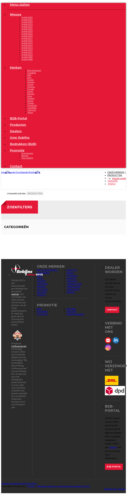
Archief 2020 (27, 31)
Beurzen (25, 155)
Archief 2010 (27, 55)
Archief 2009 (27, 57)
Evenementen (27, 153)
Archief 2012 (27, 50)
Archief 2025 (27, 20)
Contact (112, 310)
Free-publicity (27, 158)
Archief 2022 (27, 27)
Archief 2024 (27, 22)
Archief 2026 (27, 17)
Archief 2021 (27, 29)
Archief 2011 (27, 52)
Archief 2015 (27, 43)
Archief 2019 (27, 34)
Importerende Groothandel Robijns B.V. (20, 172)
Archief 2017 (27, 38)
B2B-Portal (114, 466)
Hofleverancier (18, 346)
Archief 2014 (27, 45)
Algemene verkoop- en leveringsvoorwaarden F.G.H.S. (63, 486)
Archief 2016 (27, 41)
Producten (35, 193)
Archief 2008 (27, 59)
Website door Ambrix (115, 488)
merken (15, 294)
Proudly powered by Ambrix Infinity (19, 483)
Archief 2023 (27, 24)
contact (113, 447)
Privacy (31, 486)
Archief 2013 (27, 48)
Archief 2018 (27, 36)
